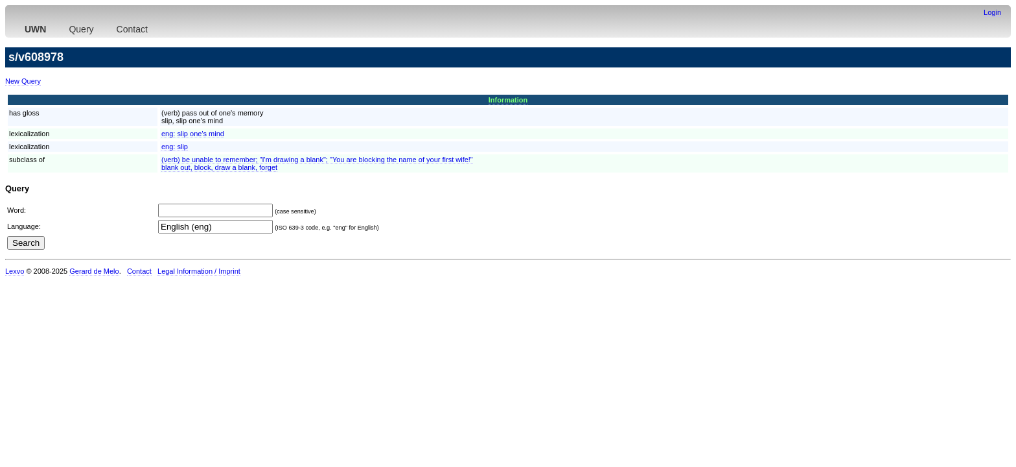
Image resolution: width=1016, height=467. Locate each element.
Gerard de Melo (94, 271)
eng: (192, 134)
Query (81, 29)
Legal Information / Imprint (198, 271)
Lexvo (14, 271)
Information (508, 100)
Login (992, 12)
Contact (132, 29)
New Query (23, 81)
